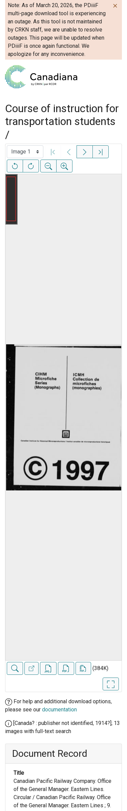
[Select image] (25, 151)
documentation (59, 709)
